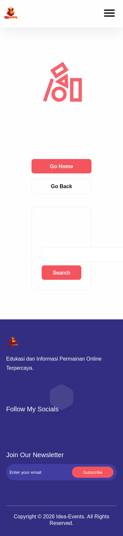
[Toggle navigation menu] (109, 14)
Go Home (61, 166)
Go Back (61, 186)
